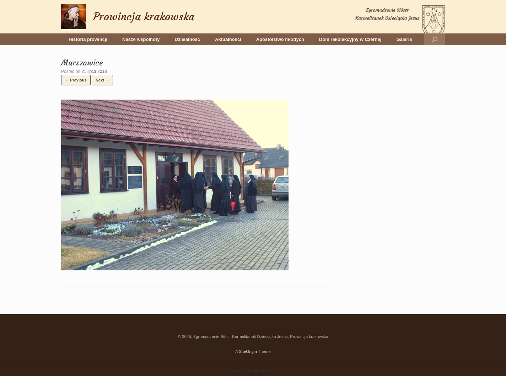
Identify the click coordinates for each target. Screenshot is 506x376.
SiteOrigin (248, 351)
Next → (102, 80)
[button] (434, 39)
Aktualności (228, 39)
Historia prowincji (88, 39)
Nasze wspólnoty (141, 39)
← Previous (76, 80)
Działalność (187, 39)
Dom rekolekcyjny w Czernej (350, 39)
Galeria (404, 39)
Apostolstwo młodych (280, 39)
